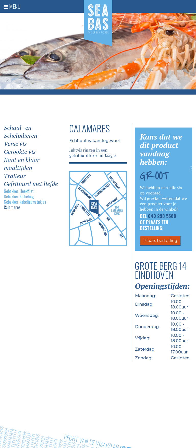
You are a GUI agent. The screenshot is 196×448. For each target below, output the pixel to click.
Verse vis (15, 144)
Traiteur (15, 176)
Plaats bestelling (160, 240)
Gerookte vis (20, 152)
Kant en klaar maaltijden (21, 164)
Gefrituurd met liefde (31, 184)
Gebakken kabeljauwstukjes (25, 202)
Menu (12, 6)
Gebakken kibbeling (19, 196)
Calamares (12, 207)
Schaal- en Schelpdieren (20, 132)
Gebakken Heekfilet (19, 191)
